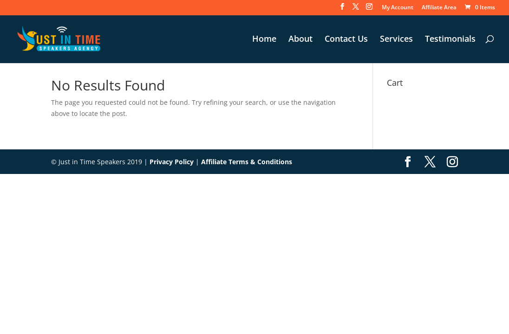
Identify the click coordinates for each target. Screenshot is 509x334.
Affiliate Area (439, 8)
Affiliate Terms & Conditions (246, 161)
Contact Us (346, 39)
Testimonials (450, 39)
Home (264, 39)
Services (396, 39)
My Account (397, 8)
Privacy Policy (172, 161)
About (300, 39)
